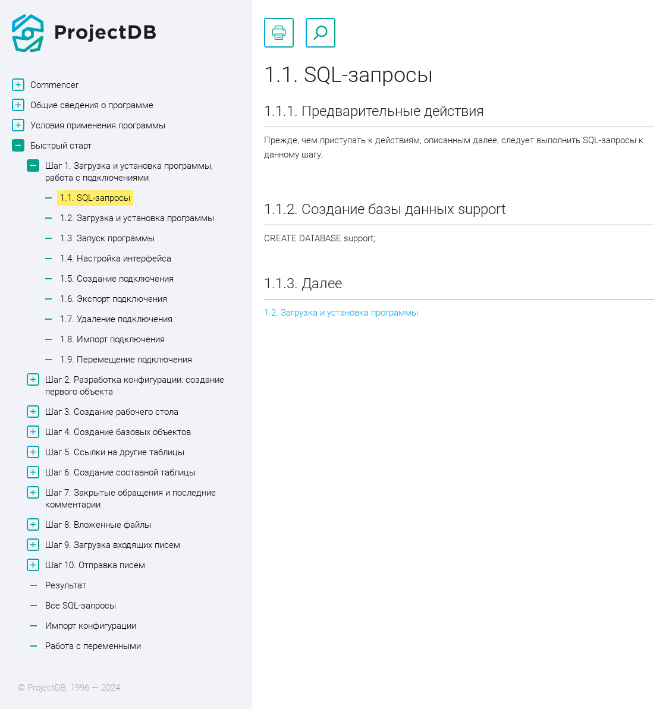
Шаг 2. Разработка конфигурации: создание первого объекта (133, 385)
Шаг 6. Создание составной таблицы (119, 472)
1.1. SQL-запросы (95, 198)
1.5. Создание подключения (117, 278)
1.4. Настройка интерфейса (115, 258)
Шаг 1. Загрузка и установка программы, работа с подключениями (127, 171)
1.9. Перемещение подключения (126, 359)
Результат (65, 585)
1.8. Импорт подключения (112, 339)
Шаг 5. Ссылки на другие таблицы (113, 452)
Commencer (52, 84)
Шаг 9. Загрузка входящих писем (111, 544)
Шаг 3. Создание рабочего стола (110, 411)
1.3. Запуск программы (107, 238)
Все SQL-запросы (80, 605)
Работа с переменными (93, 646)
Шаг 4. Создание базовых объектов (116, 432)
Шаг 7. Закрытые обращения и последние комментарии (129, 498)
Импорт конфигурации (90, 625)
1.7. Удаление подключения (116, 319)
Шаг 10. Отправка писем (93, 565)
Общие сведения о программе (90, 105)
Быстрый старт (59, 145)
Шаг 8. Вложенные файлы (96, 524)
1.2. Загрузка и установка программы (137, 218)
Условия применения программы (96, 125)
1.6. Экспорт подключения (113, 299)
